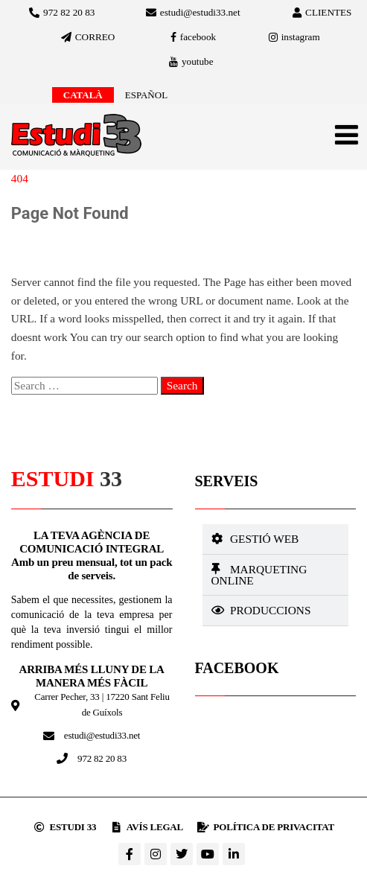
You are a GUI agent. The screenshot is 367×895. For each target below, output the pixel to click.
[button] (275, 539)
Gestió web (264, 538)
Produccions (270, 610)
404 (19, 178)
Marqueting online (259, 575)
